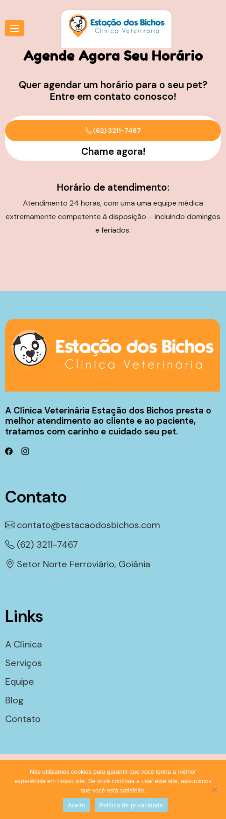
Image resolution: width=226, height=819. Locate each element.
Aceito (76, 805)
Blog (14, 700)
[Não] (214, 789)
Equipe (19, 681)
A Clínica (23, 644)
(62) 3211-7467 (113, 130)
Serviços (23, 663)
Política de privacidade (131, 805)
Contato (23, 719)
